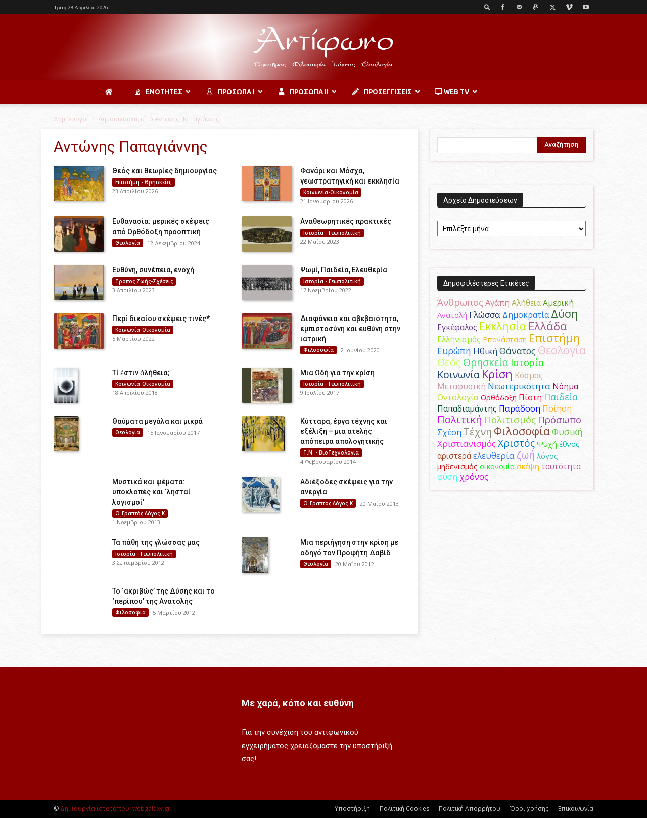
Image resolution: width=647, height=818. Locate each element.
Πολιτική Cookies (404, 808)
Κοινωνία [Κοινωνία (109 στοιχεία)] (458, 374)
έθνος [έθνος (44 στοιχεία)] (569, 444)
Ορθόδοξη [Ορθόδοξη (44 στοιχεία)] (499, 397)
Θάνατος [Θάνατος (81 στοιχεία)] (517, 351)
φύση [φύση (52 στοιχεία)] (447, 476)
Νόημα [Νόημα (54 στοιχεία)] (565, 386)
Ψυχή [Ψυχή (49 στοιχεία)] (547, 444)
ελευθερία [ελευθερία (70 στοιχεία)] (494, 455)
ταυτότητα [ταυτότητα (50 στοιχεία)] (561, 466)
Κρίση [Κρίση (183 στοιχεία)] (497, 374)
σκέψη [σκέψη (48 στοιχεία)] (528, 466)
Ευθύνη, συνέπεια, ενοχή (153, 270)
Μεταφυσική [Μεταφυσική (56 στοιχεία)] (461, 386)
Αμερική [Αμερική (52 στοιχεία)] (558, 302)
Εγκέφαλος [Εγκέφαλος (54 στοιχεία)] (457, 327)
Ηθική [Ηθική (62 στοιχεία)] (485, 351)
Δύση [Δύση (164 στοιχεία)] (564, 313)
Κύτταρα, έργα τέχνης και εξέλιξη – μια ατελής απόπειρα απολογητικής (343, 431)
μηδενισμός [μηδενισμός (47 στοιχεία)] (457, 466)
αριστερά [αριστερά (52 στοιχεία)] (454, 455)
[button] (487, 7)
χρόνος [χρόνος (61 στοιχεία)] (473, 476)
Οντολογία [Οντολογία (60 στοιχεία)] (458, 397)
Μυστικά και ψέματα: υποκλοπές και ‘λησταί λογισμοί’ (151, 492)
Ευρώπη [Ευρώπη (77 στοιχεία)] (454, 351)
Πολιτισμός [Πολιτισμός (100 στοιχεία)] (510, 419)
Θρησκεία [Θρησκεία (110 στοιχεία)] (486, 362)
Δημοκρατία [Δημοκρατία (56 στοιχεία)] (525, 315)
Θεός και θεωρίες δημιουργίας (164, 171)
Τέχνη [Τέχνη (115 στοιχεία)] (478, 431)
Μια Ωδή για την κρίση (337, 373)
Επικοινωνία (575, 808)
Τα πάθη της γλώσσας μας (156, 542)
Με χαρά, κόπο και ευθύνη (298, 703)
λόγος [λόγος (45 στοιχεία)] (547, 455)
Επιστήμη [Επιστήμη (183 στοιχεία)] (554, 338)
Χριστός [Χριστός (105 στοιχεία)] (516, 443)
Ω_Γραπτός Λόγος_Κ (140, 513)
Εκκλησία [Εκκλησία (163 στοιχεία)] (502, 326)
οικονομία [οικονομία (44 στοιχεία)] (497, 466)
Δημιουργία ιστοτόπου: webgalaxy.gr (115, 808)
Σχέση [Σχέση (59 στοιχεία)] (449, 432)
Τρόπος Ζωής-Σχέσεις (144, 281)
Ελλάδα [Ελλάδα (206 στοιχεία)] (547, 326)
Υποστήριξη (352, 808)
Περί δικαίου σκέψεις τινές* (161, 318)
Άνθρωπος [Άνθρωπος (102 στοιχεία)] (460, 302)
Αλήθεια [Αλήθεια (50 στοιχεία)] (526, 303)
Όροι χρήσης (529, 808)
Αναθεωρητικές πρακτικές (345, 221)
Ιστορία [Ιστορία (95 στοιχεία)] (527, 362)
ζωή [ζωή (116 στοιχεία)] (526, 455)
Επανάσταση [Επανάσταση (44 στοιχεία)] (505, 339)
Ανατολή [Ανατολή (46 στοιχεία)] (452, 315)
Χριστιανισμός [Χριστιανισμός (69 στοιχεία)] (466, 443)
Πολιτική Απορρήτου (469, 808)
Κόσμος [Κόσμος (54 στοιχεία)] (529, 375)
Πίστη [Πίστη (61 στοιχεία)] (530, 397)
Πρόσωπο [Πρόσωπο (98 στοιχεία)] (559, 419)
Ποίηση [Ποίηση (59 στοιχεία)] (557, 408)
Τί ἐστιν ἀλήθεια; (141, 373)
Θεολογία (127, 242)
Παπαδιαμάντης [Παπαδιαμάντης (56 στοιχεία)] (467, 408)
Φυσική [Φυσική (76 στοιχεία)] (567, 432)
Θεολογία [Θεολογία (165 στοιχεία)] (562, 350)
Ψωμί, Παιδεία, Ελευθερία (343, 270)
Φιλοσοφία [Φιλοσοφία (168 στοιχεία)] (522, 431)
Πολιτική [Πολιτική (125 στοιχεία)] (459, 419)
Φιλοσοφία (318, 349)
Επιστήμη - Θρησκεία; (143, 182)
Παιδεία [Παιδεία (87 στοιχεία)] (561, 397)
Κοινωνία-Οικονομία (330, 192)
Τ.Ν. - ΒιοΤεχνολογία (331, 452)
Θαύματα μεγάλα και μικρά (157, 421)
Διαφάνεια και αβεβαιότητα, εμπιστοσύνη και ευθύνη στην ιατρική (350, 328)
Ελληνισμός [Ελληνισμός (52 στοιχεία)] (459, 339)
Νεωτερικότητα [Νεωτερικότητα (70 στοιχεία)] (519, 386)
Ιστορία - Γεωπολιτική (332, 232)
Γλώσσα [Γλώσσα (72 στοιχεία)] (484, 315)
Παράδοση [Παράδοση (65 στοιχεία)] (519, 408)
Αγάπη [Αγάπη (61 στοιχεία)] (497, 302)
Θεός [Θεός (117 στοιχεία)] (449, 362)
